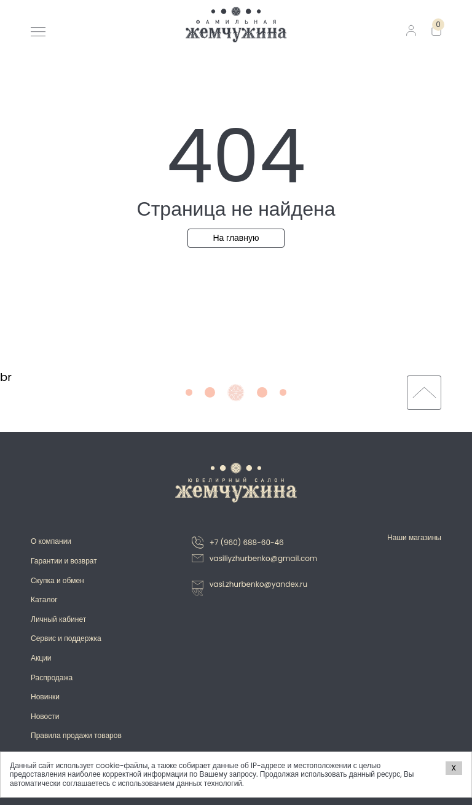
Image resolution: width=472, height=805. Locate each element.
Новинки (45, 696)
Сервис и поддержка (66, 638)
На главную (236, 238)
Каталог (44, 599)
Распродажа (52, 677)
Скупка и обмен (57, 580)
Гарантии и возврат (64, 561)
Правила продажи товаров (76, 735)
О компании (51, 541)
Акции (41, 658)
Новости (45, 716)
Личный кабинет (58, 619)
